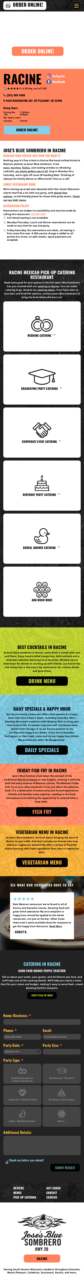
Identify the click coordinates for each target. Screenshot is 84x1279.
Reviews (18, 1188)
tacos (6, 167)
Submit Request (65, 1167)
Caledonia (34, 1272)
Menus (17, 1193)
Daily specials (42, 750)
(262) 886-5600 (16, 95)
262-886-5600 (38, 214)
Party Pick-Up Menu (42, 995)
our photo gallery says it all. (32, 171)
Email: (47, 1030)
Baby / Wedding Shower (22, 1115)
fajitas (26, 167)
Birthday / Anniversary (62, 1094)
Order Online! (37, 51)
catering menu (46, 289)
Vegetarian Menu (42, 862)
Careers (51, 1197)
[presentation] (26, 1168)
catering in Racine (48, 286)
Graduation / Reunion (61, 1072)
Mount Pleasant (16, 1272)
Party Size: (52, 1046)
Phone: (10, 1031)
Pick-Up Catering (24, 1197)
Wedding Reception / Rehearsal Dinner (22, 1073)
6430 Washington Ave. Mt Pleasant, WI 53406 (34, 100)
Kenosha (74, 1269)
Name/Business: (17, 1016)
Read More (53, 929)
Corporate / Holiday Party (22, 1094)
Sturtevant (47, 1272)
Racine (42, 1258)
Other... (61, 1115)
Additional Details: (17, 1132)
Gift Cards (53, 1188)
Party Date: (13, 1046)
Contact (51, 1193)
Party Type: (13, 1060)
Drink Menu (42, 681)
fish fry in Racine (27, 779)
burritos (16, 167)
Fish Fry (42, 811)
